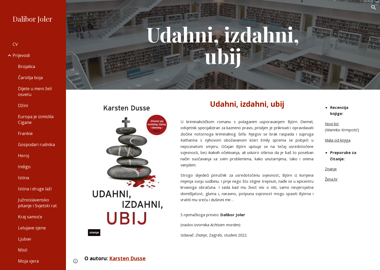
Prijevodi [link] (21, 55)
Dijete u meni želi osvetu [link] (35, 91)
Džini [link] (23, 105)
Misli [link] (22, 250)
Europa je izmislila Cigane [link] (36, 119)
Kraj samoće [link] (30, 217)
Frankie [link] (25, 133)
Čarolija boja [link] (30, 77)
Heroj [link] (23, 155)
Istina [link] (23, 178)
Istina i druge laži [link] (35, 189)
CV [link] (15, 44)
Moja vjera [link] (28, 261)
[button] (373, 7)
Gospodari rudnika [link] (36, 144)
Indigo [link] (24, 167)
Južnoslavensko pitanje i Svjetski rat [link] (37, 203)
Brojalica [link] (26, 66)
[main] (223, 45)
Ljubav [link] (24, 239)
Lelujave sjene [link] (32, 228)
